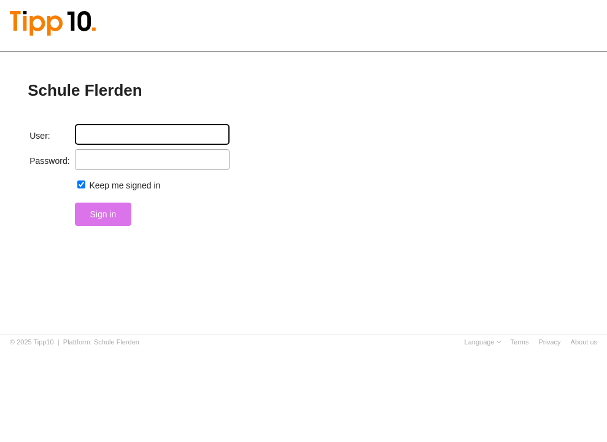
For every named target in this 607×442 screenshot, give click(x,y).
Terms (520, 342)
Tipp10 (44, 342)
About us (584, 342)
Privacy (550, 342)
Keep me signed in (124, 185)
